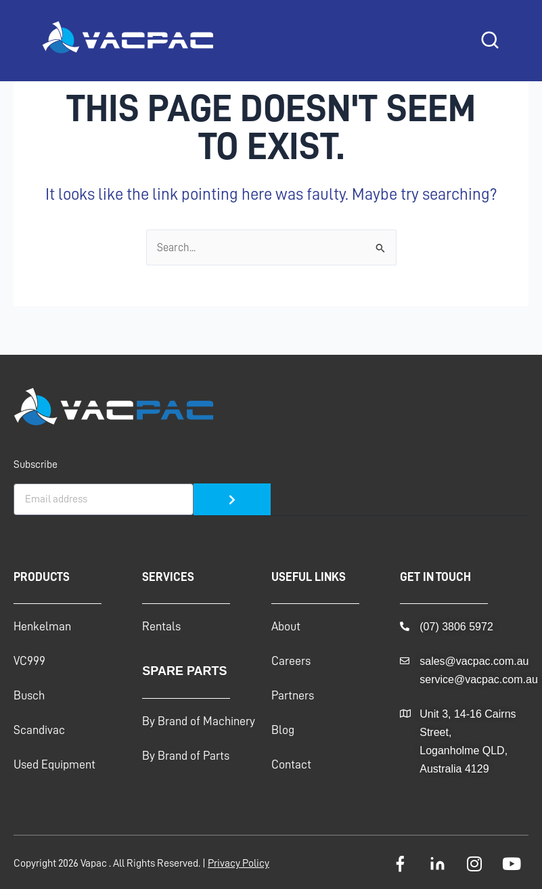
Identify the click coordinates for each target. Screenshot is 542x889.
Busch (29, 695)
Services (168, 577)
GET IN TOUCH (435, 577)
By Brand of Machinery (198, 721)
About (285, 626)
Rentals (161, 626)
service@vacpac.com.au (479, 679)
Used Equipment (54, 764)
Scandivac (39, 730)
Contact (291, 764)
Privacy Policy (238, 863)
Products (42, 577)
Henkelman (42, 626)
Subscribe (36, 464)
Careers (291, 661)
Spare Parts (184, 671)
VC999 (29, 661)
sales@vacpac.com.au (474, 661)
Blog (282, 730)
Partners (292, 695)
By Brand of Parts (185, 756)
